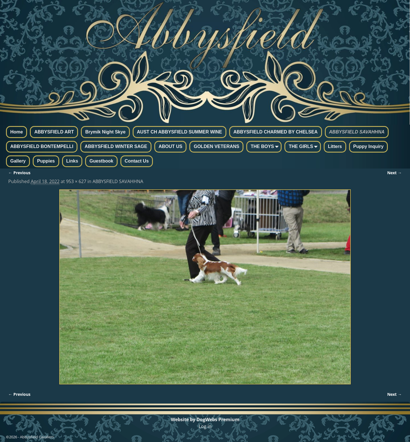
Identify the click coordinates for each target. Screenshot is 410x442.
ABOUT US (171, 146)
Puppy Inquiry (368, 146)
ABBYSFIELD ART (54, 131)
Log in (205, 426)
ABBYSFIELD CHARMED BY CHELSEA (275, 131)
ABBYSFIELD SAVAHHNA (357, 131)
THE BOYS (266, 147)
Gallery (18, 161)
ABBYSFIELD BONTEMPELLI (41, 146)
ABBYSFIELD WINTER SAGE (116, 146)
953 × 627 (76, 181)
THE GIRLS (304, 147)
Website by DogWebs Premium (205, 419)
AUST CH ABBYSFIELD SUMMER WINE (179, 131)
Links (72, 161)
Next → (394, 172)
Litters (335, 146)
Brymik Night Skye (105, 131)
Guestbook (101, 161)
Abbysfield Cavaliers (37, 436)
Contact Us (137, 161)
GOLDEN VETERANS (216, 146)
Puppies (46, 161)
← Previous (19, 172)
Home (16, 131)
